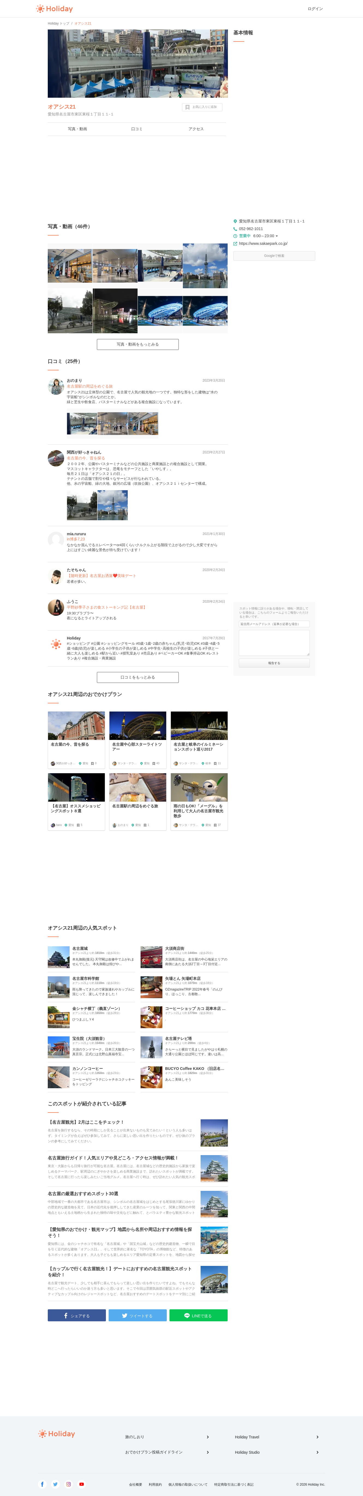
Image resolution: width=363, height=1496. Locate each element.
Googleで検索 (274, 256)
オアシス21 (62, 107)
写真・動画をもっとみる (138, 344)
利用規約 (155, 1484)
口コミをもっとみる (138, 677)
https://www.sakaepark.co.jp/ (263, 243)
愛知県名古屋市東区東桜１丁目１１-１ (272, 221)
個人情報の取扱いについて (188, 1484)
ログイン (315, 9)
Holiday (54, 8)
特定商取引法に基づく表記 (234, 1484)
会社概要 (135, 1484)
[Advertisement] (138, 179)
